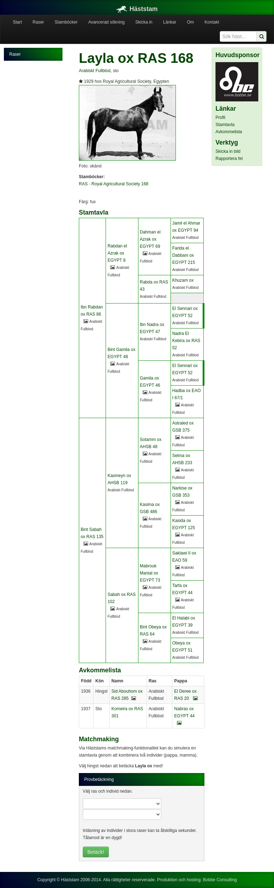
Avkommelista (228, 131)
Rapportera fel (229, 158)
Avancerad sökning (106, 22)
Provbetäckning (99, 779)
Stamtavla (224, 124)
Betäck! (95, 852)
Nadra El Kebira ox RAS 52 (186, 340)
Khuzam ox (183, 280)
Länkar (169, 22)
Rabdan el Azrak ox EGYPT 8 (117, 253)
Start (17, 22)
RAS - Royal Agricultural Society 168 (113, 183)
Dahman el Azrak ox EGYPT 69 (150, 239)
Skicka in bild (227, 151)
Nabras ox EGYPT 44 (184, 715)
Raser (38, 22)
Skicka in (143, 22)
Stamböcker (66, 22)
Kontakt (211, 22)
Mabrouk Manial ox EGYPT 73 (150, 573)
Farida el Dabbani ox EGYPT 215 (183, 255)
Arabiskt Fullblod (95, 70)
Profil (220, 117)
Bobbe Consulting (220, 879)
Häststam (137, 8)
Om (190, 22)
